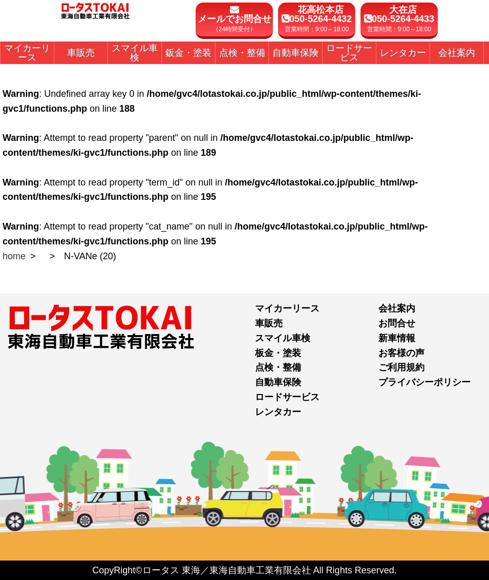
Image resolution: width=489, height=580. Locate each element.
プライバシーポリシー (424, 382)
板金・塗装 (278, 353)
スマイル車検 (282, 338)
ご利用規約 (401, 367)
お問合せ (396, 323)
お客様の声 (401, 353)
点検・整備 (278, 367)
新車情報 (396, 338)
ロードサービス (287, 397)
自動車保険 (278, 382)
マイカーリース (287, 308)
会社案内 (396, 308)
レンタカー (278, 412)
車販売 (269, 323)
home (14, 256)
